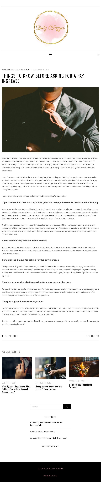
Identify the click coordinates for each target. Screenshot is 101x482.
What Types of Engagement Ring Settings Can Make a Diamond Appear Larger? (16, 389)
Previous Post (10, 336)
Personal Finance (10, 69)
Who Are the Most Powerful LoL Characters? (48, 438)
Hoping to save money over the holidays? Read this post (48, 388)
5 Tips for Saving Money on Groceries (80, 386)
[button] (50, 54)
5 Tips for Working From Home (42, 431)
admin (26, 69)
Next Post (93, 336)
